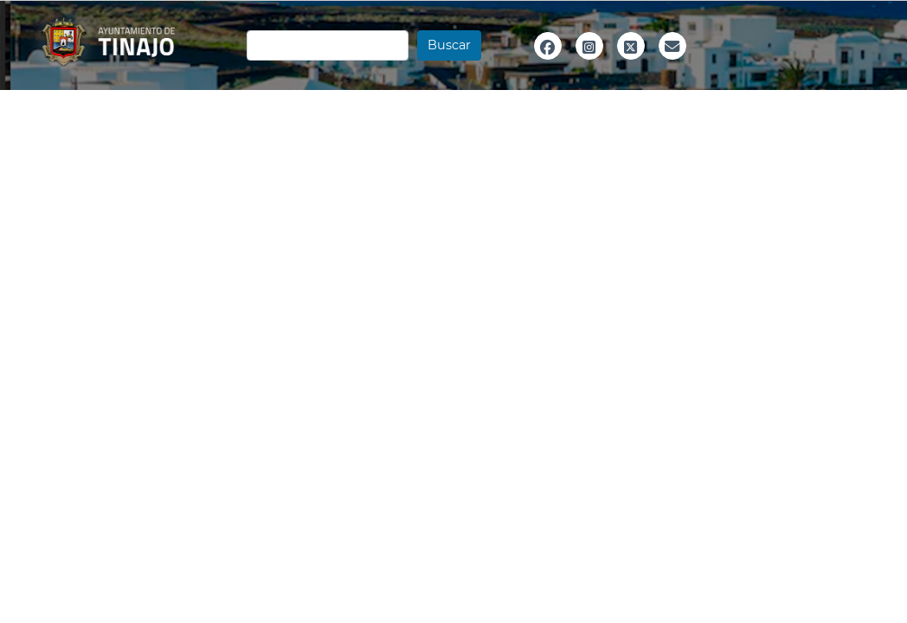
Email (672, 65)
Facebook (548, 65)
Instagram (589, 65)
